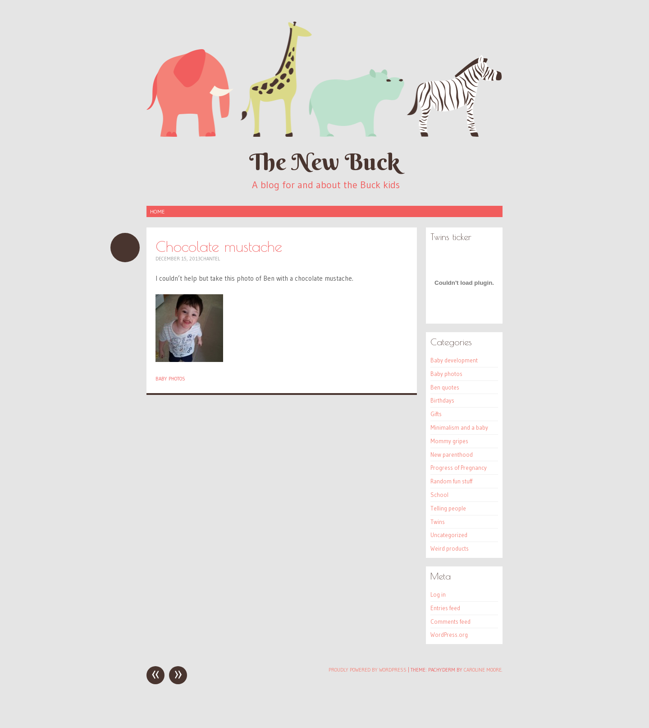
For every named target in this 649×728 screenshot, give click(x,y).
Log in (438, 594)
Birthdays (442, 400)
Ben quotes (444, 387)
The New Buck (324, 161)
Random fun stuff (451, 481)
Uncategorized (448, 534)
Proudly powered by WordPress (368, 670)
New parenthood (451, 454)
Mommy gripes (449, 441)
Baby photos (170, 379)
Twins (437, 521)
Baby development (454, 360)
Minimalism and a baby (459, 427)
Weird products (449, 548)
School (439, 494)
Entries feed (445, 608)
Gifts (436, 413)
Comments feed (450, 621)
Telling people (448, 508)
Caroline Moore (483, 670)
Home (157, 211)
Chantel (210, 258)
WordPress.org (449, 634)
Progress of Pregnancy (458, 467)
